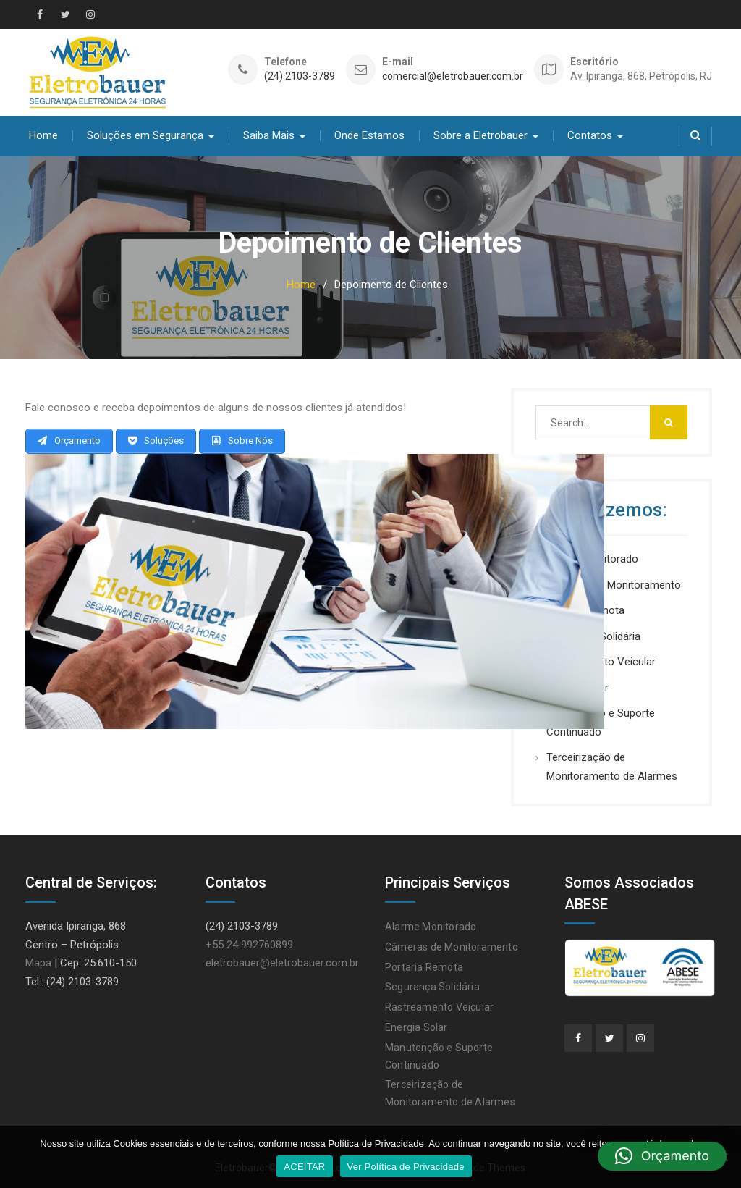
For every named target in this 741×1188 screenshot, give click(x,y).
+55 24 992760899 (249, 944)
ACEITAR (304, 1166)
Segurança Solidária (432, 987)
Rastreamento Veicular (439, 1007)
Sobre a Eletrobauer (480, 135)
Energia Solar (416, 1027)
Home (43, 135)
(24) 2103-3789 (299, 76)
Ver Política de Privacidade (406, 1166)
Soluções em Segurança (145, 135)
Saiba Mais (269, 135)
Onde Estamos (369, 135)
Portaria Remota (424, 967)
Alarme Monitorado (430, 926)
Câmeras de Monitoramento (613, 584)
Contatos (589, 135)
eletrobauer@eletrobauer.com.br (282, 962)
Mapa (38, 962)
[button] (662, 1156)
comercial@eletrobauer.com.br (452, 76)
